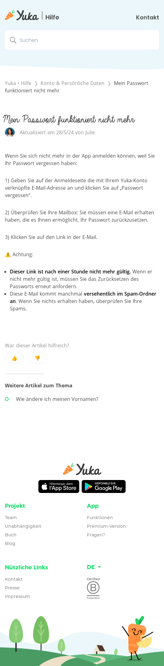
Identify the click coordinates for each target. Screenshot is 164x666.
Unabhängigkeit (23, 526)
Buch (11, 535)
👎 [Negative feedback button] (37, 358)
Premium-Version (106, 526)
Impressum (17, 596)
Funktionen (100, 517)
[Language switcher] (123, 567)
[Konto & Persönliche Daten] (73, 83)
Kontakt (147, 17)
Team (11, 517)
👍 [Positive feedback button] (14, 358)
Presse (12, 588)
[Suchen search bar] (82, 40)
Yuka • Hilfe (18, 83)
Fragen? (96, 535)
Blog (10, 543)
